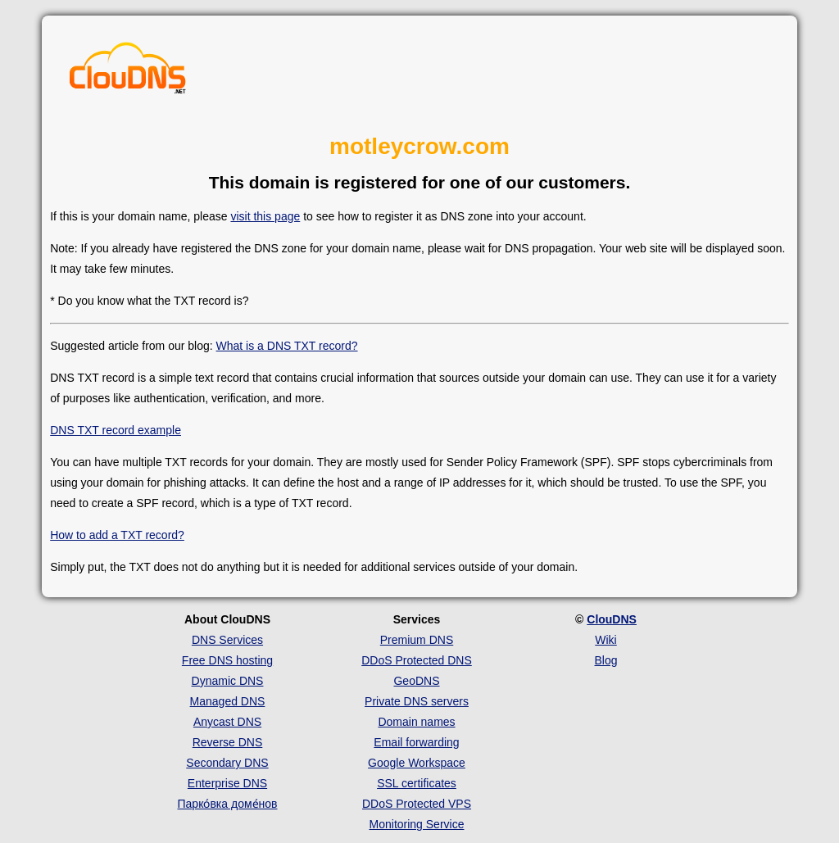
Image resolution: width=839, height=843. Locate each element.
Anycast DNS (227, 721)
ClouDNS (612, 619)
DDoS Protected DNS (416, 660)
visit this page (265, 216)
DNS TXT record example (115, 430)
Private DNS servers (417, 701)
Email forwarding (416, 742)
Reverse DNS (228, 742)
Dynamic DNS (228, 680)
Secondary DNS (227, 762)
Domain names (416, 721)
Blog (605, 660)
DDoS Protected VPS (416, 803)
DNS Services (227, 639)
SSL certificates (416, 783)
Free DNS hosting (227, 660)
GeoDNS (416, 680)
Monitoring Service (417, 824)
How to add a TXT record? (117, 535)
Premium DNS (416, 639)
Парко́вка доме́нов (228, 803)
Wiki (605, 639)
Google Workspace (416, 762)
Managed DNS (227, 701)
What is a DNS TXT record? (287, 345)
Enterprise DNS (227, 783)
